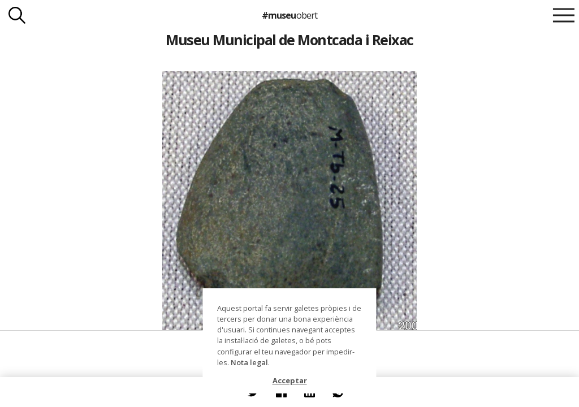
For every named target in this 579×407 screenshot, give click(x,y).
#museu (289, 15)
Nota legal (249, 362)
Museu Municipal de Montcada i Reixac (289, 39)
